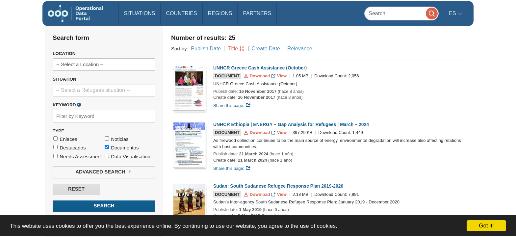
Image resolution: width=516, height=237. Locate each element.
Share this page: (232, 105)
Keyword (67, 104)
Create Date (266, 48)
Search (103, 206)
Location (64, 53)
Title (233, 48)
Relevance (299, 48)
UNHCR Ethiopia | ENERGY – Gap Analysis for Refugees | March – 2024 (291, 124)
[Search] (401, 13)
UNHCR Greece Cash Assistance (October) (260, 67)
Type (58, 130)
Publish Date (206, 48)
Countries (181, 13)
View (279, 75)
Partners (257, 13)
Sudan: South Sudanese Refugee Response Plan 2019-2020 (278, 186)
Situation (64, 79)
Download (257, 75)
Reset (76, 189)
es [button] (453, 13)
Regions (220, 13)
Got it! (486, 226)
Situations (139, 13)
